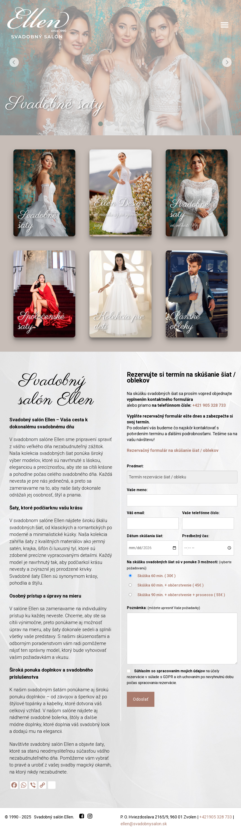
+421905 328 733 (215, 816)
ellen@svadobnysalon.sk (143, 823)
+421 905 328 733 (209, 405)
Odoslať (140, 699)
